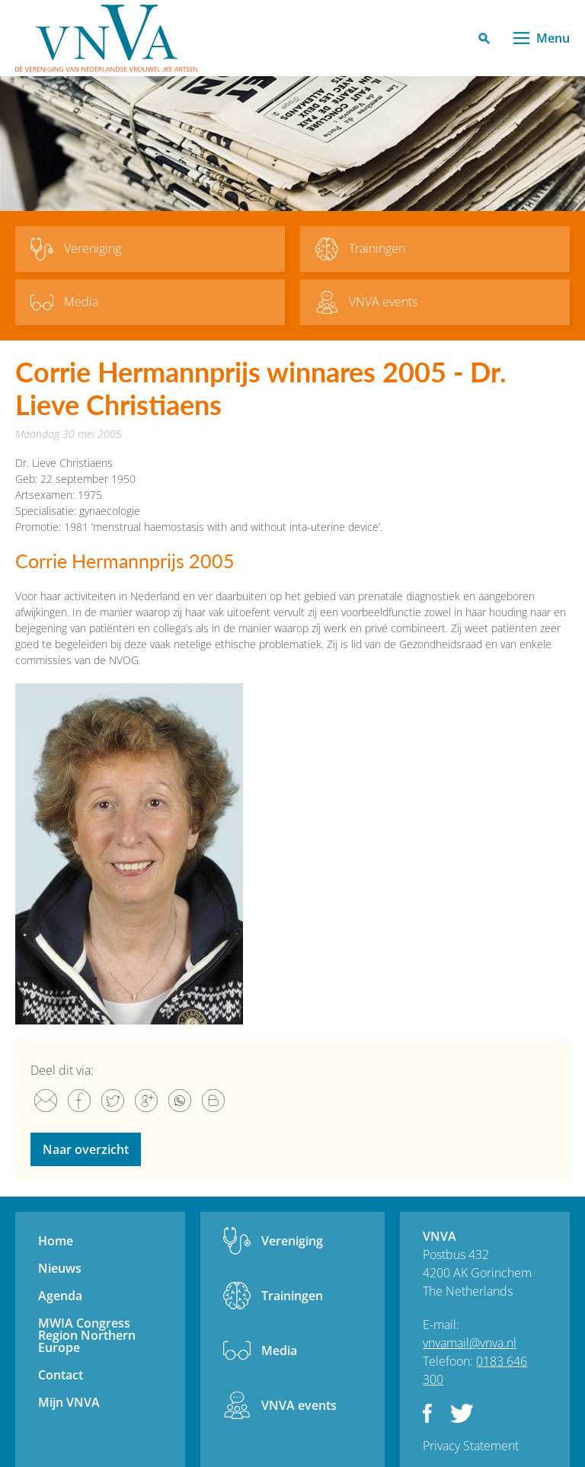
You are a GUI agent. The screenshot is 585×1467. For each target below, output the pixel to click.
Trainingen (292, 1295)
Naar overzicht (86, 1149)
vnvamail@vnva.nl (469, 1342)
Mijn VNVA (69, 1402)
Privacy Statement (471, 1445)
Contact (60, 1375)
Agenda (60, 1296)
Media (279, 1350)
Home (55, 1241)
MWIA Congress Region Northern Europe (87, 1335)
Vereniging (292, 1240)
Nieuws (60, 1268)
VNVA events (299, 1405)
